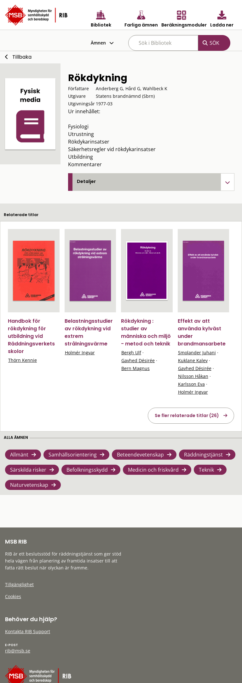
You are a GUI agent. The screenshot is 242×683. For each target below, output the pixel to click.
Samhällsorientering (73, 454)
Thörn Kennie (22, 360)
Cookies (13, 596)
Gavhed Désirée (138, 360)
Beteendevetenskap (140, 454)
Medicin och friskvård (153, 469)
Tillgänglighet (19, 584)
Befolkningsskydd (87, 469)
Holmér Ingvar (80, 353)
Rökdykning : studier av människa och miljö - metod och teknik (146, 332)
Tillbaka (22, 57)
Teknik (206, 469)
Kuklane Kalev (193, 360)
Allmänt (19, 454)
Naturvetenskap (29, 484)
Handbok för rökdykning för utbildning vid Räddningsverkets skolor (31, 336)
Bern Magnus (135, 368)
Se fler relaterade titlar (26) (187, 415)
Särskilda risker (28, 469)
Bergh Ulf (131, 353)
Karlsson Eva (191, 384)
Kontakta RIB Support (27, 631)
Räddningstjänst (203, 454)
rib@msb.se (17, 651)
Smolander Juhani (197, 353)
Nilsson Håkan (193, 376)
